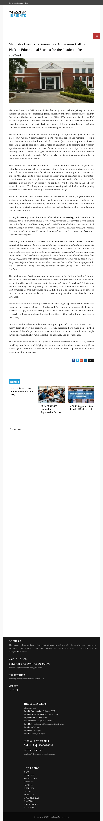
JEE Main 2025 (30, 778)
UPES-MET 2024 (31, 798)
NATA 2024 (29, 807)
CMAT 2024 (29, 782)
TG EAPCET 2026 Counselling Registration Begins (51, 409)
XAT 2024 (28, 785)
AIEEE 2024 (29, 794)
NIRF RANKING (31, 804)
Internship (13, 689)
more (90, 360)
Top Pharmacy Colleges (34, 733)
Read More (22, 651)
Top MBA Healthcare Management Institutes (44, 724)
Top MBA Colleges (32, 730)
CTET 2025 (29, 775)
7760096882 (45, 745)
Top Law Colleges (32, 727)
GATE (26, 772)
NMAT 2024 (29, 801)
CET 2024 (28, 791)
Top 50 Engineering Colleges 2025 (39, 711)
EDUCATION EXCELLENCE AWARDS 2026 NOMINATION (44, 6)
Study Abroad (30, 708)
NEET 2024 (29, 788)
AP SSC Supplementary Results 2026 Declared (81, 408)
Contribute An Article (18, 3)
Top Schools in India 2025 (35, 717)
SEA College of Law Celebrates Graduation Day (22, 391)
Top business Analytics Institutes (39, 721)
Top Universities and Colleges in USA (41, 714)
